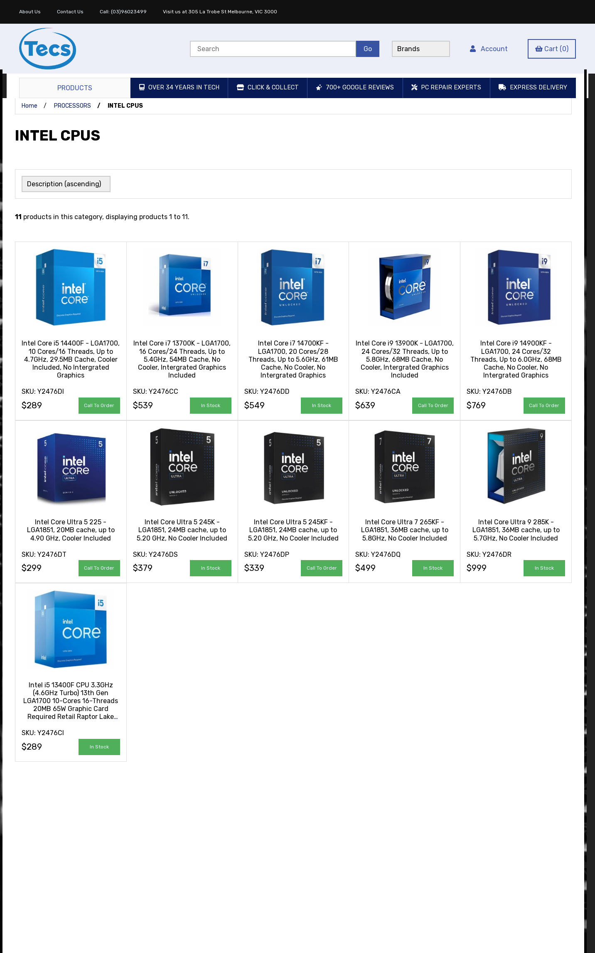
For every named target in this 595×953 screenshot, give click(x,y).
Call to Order (99, 404)
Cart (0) (551, 49)
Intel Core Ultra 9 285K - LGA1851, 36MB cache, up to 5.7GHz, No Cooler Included (516, 529)
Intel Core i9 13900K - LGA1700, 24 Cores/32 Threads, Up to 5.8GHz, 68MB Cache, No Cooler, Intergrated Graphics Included (405, 358)
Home (29, 105)
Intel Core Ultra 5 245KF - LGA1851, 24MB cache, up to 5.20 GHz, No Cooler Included (293, 529)
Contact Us (70, 12)
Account (489, 49)
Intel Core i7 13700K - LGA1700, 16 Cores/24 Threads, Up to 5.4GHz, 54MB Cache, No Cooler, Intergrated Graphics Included (182, 358)
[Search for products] (273, 49)
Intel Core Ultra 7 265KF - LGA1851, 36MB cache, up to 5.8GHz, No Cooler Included (404, 529)
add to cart (211, 404)
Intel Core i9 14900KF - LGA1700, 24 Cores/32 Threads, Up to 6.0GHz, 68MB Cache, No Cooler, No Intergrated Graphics (516, 358)
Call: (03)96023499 (123, 12)
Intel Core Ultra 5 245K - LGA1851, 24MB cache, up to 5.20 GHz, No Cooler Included (182, 529)
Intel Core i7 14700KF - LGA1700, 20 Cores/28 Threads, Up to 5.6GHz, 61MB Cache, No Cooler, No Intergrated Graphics (293, 358)
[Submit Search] (367, 49)
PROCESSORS (72, 105)
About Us (30, 12)
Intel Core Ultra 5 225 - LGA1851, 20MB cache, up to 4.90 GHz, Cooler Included (71, 529)
